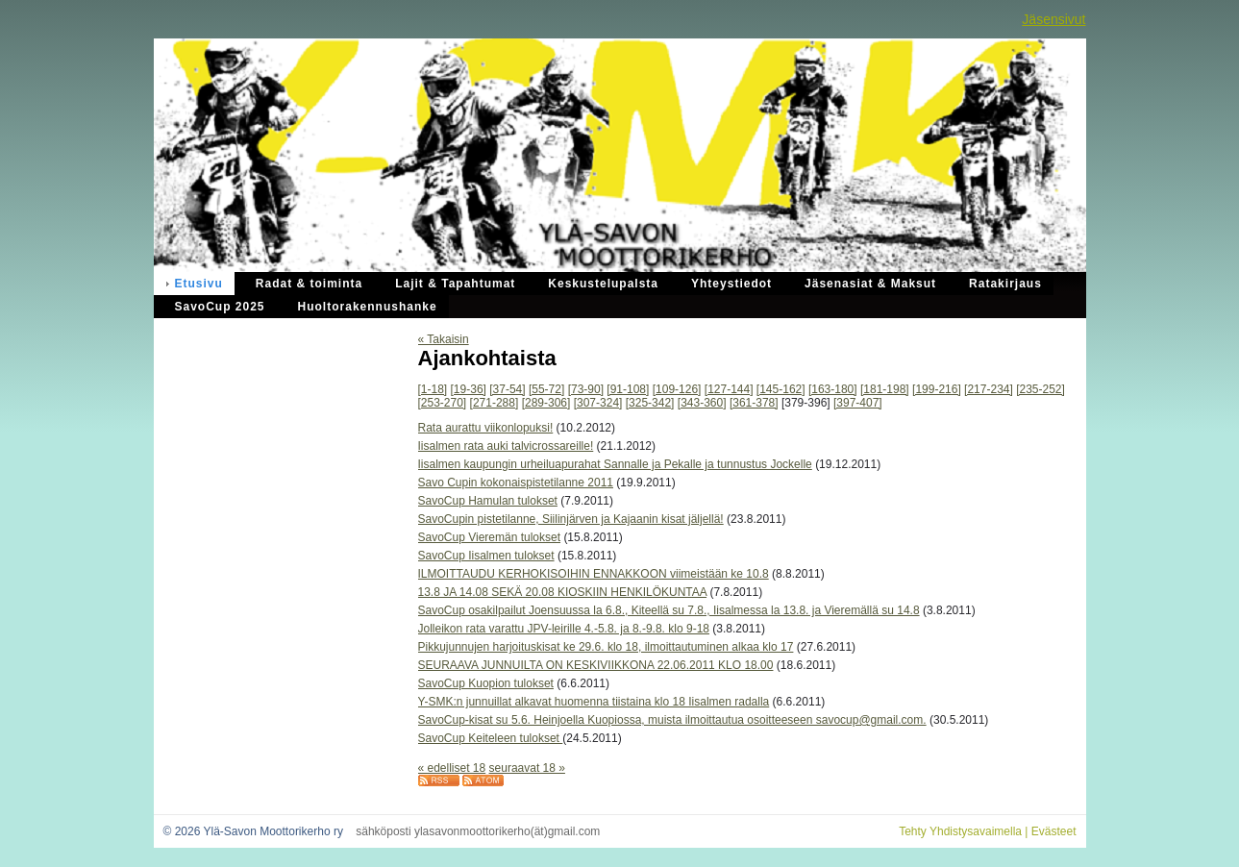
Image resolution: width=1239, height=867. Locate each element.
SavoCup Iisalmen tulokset (486, 555)
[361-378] (754, 402)
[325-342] (650, 402)
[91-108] (628, 389)
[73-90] (586, 389)
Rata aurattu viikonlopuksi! (486, 427)
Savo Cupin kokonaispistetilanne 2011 (515, 482)
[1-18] (433, 389)
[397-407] (857, 402)
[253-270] (442, 402)
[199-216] (936, 389)
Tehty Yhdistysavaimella (960, 831)
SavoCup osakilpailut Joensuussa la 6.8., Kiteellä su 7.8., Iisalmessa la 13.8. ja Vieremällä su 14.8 (669, 610)
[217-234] (988, 389)
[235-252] (1040, 389)
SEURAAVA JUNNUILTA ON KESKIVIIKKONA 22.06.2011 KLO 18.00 (596, 665)
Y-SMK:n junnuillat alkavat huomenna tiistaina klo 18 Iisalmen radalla (594, 701)
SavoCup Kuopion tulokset (486, 683)
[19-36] (468, 389)
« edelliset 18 (452, 768)
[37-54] (507, 389)
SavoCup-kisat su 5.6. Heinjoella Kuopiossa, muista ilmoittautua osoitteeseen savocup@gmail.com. (672, 720)
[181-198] (884, 389)
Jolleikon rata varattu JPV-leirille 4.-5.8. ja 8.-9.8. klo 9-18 (563, 628)
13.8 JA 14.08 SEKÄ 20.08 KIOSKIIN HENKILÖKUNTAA (562, 592)
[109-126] (677, 389)
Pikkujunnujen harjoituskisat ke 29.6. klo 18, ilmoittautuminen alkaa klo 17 (606, 647)
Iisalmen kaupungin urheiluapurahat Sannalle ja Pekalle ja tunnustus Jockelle (615, 464)
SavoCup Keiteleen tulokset (490, 738)
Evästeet (1054, 831)
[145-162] (780, 389)
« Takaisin (443, 339)
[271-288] (494, 402)
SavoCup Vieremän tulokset (489, 537)
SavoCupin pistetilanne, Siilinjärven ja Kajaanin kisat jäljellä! (571, 519)
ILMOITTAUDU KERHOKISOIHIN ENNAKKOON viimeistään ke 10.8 (593, 574)
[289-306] (546, 402)
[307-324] (598, 402)
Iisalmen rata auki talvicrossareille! (506, 446)
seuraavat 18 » (527, 768)
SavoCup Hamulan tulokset (488, 501)
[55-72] (546, 389)
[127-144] (729, 389)
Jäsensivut (1053, 19)
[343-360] (702, 402)
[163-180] (832, 389)
